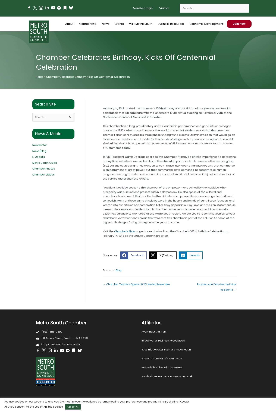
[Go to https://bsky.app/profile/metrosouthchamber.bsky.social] (71, 8)
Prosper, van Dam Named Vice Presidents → (216, 285)
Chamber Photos (43, 169)
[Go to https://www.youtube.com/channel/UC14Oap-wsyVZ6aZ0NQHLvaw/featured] (53, 8)
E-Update (38, 157)
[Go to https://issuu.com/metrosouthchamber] (65, 8)
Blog (118, 270)
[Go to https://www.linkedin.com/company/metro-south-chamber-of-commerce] (47, 8)
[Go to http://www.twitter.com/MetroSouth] (35, 8)
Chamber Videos (43, 175)
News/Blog (39, 151)
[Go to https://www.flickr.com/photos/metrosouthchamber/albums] (59, 8)
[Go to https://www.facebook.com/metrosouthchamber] (29, 8)
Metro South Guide (44, 163)
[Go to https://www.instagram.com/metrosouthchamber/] (41, 8)
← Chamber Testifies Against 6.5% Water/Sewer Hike (138, 284)
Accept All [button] (73, 406)
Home (40, 77)
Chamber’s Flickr (124, 231)
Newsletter (39, 145)
